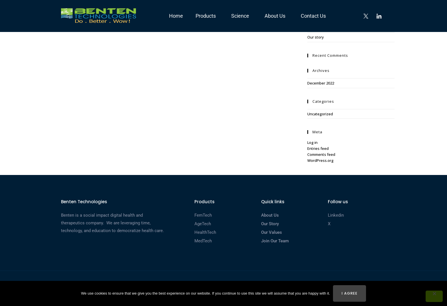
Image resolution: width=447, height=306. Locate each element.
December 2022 (320, 83)
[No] (434, 296)
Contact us (313, 16)
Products (207, 16)
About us (276, 16)
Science (241, 16)
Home (176, 16)
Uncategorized (320, 113)
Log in (312, 142)
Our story (315, 37)
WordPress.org (320, 160)
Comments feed (321, 154)
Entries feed (318, 148)
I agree (349, 293)
